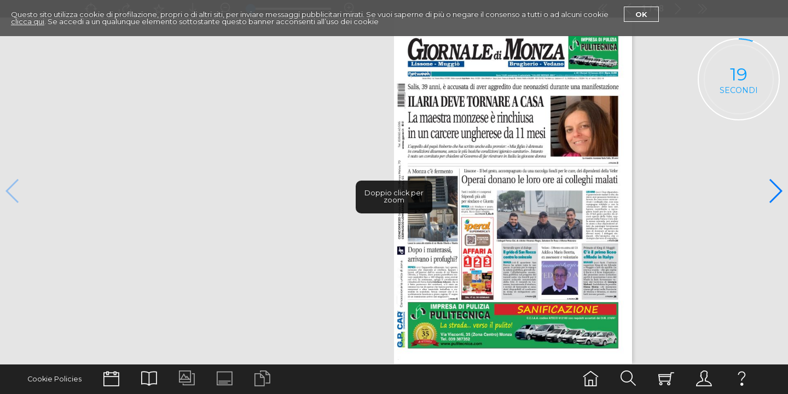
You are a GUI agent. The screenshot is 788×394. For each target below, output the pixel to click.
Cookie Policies (54, 379)
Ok (641, 14)
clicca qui (27, 21)
